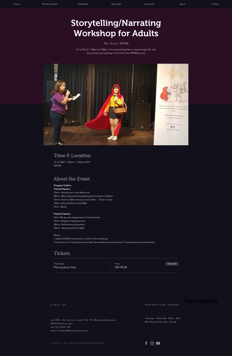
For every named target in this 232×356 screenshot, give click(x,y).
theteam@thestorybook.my (73, 330)
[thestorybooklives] (146, 343)
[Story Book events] (158, 343)
